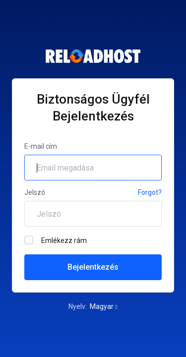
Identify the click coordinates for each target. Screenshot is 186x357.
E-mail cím (40, 146)
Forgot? (150, 192)
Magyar (103, 306)
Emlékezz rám (55, 240)
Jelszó (34, 192)
